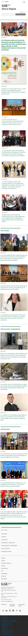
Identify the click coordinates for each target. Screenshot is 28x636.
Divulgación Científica (6, 551)
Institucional (4, 533)
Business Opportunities (7, 631)
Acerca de (3, 576)
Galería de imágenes (6, 563)
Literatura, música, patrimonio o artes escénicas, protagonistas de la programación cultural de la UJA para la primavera (13, 91)
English (3, 1)
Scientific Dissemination (7, 634)
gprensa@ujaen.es (8, 601)
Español (6, 1)
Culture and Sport (6, 632)
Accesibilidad (4, 573)
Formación (3, 536)
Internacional (4, 539)
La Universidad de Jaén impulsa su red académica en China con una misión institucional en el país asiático (13, 484)
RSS (2, 570)
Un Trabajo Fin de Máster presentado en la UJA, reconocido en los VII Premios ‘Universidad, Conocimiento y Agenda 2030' (13, 417)
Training (4, 627)
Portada (3, 558)
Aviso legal (3, 604)
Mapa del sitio (4, 568)
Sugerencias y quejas (21, 605)
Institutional (5, 625)
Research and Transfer (7, 630)
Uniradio (3, 565)
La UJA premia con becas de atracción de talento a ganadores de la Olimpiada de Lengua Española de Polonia (13, 455)
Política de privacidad (12, 605)
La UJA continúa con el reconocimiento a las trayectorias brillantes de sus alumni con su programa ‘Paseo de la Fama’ (12, 122)
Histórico (3, 560)
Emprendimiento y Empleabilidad (9, 545)
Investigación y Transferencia (8, 542)
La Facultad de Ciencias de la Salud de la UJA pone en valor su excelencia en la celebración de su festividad (13, 287)
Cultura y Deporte (5, 548)
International (5, 628)
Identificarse (4, 578)
